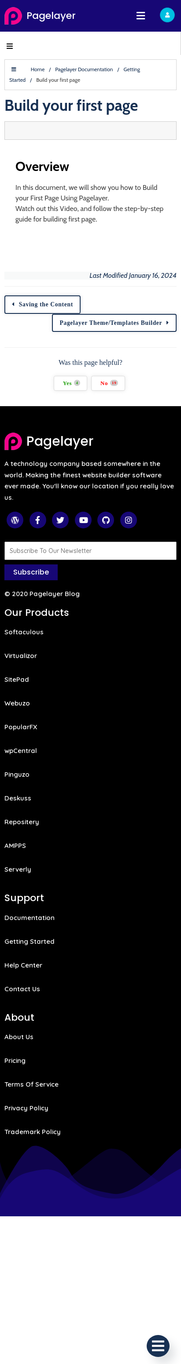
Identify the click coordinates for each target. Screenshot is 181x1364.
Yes (71, 383)
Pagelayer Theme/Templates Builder (110, 323)
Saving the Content (46, 304)
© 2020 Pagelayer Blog (42, 593)
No (109, 383)
